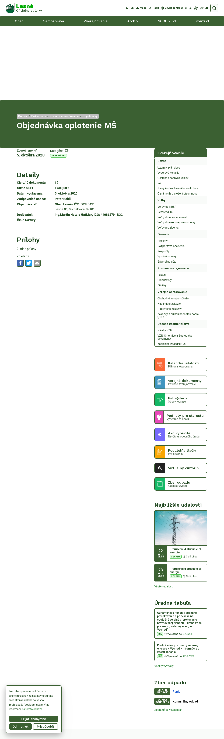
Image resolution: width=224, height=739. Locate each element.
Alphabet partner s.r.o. (122, 729)
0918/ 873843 (199, 709)
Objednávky (58, 82)
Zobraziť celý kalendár (168, 636)
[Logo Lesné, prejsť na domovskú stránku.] (24, 8)
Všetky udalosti (163, 512)
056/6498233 (199, 705)
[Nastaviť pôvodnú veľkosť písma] (190, 8)
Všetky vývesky (164, 592)
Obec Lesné (166, 729)
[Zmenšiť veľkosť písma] (186, 8)
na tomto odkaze (32, 709)
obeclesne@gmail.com (204, 713)
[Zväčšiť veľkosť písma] (196, 8)
